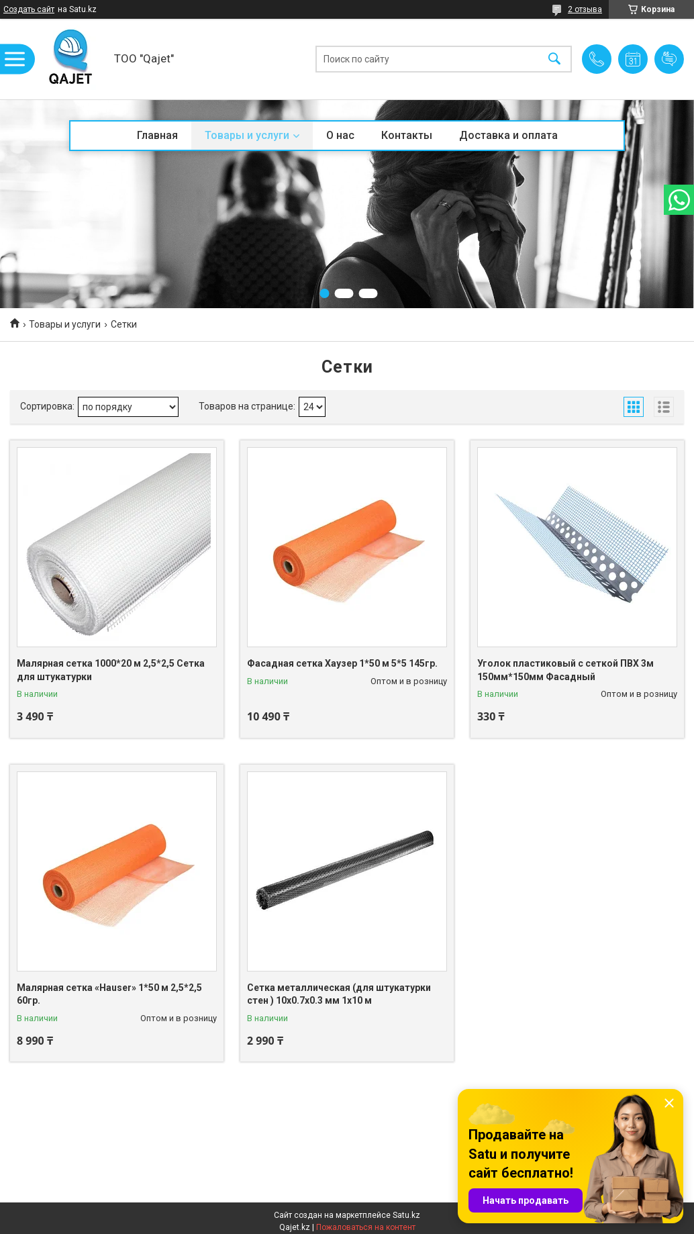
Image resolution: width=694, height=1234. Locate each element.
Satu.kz (406, 1215)
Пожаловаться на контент (365, 1227)
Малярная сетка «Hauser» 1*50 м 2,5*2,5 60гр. (109, 994)
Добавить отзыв (669, 59)
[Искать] (554, 59)
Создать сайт (28, 9)
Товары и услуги (247, 135)
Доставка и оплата (508, 135)
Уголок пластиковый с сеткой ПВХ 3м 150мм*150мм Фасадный (565, 670)
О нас (340, 135)
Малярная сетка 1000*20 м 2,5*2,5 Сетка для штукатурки (111, 670)
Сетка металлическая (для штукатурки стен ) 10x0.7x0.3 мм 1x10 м (339, 994)
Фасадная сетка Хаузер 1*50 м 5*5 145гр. (342, 663)
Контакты (406, 135)
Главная (157, 135)
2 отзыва (585, 9)
